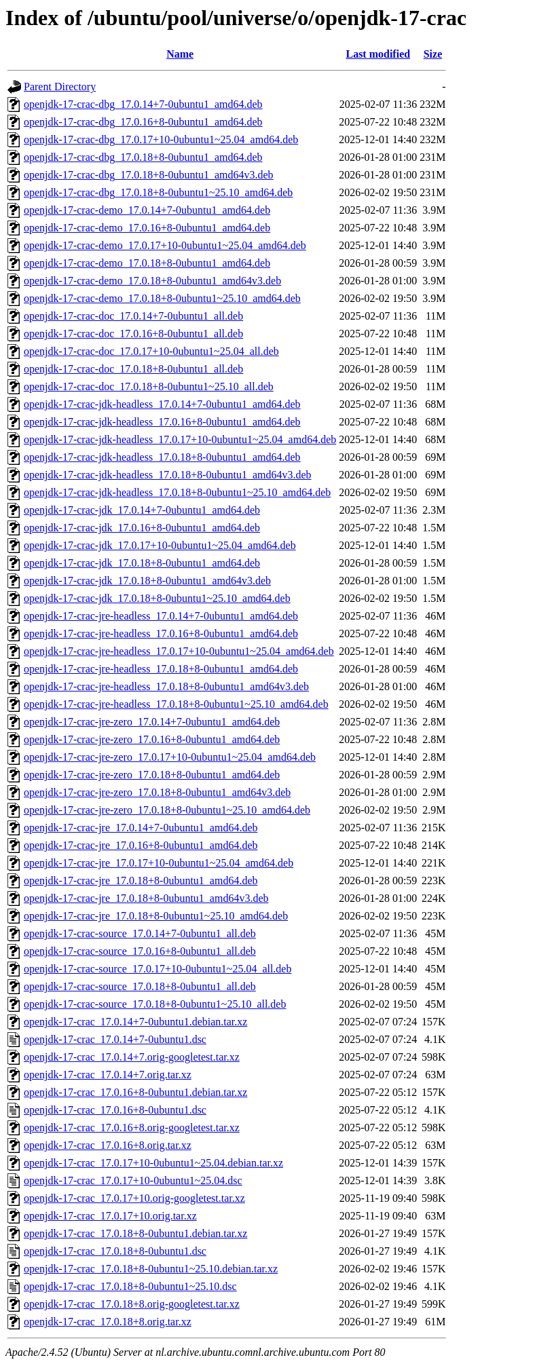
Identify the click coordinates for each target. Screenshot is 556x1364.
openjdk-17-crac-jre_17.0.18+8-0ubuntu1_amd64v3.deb (146, 898)
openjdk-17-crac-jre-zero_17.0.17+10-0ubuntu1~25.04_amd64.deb (170, 757)
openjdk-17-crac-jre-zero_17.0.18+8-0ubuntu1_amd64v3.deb (157, 792)
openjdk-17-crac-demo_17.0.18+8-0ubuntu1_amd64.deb (147, 263)
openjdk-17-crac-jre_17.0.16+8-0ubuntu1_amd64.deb (140, 845)
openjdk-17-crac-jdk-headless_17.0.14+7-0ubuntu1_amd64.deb (162, 404)
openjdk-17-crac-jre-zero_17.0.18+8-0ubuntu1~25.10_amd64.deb (167, 810)
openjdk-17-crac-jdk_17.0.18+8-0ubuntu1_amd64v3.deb (147, 580)
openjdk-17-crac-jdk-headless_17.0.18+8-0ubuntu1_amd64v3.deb (168, 474)
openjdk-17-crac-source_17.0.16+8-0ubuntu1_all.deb (140, 951)
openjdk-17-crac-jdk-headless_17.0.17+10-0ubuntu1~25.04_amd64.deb (180, 439)
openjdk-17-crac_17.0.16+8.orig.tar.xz (107, 1145)
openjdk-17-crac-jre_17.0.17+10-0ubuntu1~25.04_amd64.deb (158, 863)
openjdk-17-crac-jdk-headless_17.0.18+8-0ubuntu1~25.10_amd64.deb (177, 492)
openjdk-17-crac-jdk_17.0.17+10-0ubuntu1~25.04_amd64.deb (160, 545)
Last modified (378, 54)
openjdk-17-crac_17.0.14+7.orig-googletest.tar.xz (132, 1057)
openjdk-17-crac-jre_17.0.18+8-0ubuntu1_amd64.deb (140, 880)
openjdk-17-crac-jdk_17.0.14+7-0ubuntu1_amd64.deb (142, 510)
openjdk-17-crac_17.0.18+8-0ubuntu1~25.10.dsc (130, 1286)
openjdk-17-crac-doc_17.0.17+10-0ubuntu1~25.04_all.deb (151, 351)
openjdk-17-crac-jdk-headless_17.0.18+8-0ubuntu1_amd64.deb (162, 457)
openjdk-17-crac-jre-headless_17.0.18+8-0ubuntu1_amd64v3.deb (166, 686)
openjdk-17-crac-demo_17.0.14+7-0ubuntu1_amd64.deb (147, 210)
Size (433, 54)
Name (179, 54)
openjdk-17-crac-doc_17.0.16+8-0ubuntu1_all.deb (133, 333)
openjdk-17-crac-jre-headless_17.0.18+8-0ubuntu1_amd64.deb (161, 669)
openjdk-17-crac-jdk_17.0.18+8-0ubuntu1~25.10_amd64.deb (157, 598)
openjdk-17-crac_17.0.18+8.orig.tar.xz (107, 1321)
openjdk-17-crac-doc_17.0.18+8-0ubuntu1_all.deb (133, 369)
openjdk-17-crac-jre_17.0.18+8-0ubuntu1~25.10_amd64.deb (156, 916)
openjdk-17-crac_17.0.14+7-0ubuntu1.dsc (115, 1039)
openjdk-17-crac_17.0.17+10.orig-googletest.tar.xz (134, 1198)
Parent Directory (60, 86)
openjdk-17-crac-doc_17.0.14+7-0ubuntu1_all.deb (133, 316)
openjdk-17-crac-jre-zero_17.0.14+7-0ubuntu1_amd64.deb (152, 721)
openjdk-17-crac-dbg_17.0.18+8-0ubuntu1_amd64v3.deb (149, 175)
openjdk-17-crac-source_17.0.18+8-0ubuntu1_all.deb (140, 986)
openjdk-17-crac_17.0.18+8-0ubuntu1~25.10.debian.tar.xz (151, 1268)
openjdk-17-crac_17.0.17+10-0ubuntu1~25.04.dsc (133, 1180)
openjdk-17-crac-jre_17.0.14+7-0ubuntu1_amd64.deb (140, 827)
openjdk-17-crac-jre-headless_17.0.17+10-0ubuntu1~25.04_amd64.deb (179, 651)
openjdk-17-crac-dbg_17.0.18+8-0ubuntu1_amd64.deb (143, 157)
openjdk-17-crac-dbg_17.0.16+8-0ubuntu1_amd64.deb (143, 122)
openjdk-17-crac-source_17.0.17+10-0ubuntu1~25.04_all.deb (157, 968)
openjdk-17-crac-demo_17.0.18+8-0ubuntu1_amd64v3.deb (152, 280)
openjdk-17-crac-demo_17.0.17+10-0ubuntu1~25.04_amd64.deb (165, 245)
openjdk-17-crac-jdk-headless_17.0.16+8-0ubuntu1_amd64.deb (162, 422)
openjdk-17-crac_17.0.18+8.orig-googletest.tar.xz (132, 1304)
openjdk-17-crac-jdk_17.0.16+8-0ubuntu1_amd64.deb (142, 527)
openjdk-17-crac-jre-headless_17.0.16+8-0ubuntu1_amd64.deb (161, 633)
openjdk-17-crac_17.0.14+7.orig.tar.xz (107, 1074)
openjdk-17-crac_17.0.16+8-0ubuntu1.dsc (115, 1110)
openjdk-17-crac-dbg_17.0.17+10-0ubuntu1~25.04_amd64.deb (161, 139)
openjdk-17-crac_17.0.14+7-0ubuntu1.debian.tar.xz (135, 1021)
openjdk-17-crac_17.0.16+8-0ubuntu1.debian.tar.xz (135, 1092)
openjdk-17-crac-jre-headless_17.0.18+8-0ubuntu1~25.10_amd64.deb (176, 704)
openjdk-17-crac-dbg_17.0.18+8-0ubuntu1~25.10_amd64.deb (158, 192)
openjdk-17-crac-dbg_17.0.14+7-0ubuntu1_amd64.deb (143, 104)
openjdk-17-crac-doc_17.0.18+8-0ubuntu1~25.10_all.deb (149, 386)
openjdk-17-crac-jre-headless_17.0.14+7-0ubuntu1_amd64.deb (161, 616)
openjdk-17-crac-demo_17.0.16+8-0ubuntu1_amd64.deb (147, 227)
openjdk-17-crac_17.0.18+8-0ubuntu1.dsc (115, 1251)
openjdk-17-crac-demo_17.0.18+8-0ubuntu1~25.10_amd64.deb (162, 298)
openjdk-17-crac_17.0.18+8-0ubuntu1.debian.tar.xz (135, 1233)
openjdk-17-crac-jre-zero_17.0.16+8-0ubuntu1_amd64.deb (152, 739)
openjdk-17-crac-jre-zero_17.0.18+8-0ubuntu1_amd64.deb (152, 774)
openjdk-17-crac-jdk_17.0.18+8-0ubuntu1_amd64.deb (142, 563)
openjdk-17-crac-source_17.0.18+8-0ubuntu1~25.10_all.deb (155, 1004)
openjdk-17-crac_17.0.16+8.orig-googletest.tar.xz (132, 1127)
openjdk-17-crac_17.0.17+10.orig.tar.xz (110, 1215)
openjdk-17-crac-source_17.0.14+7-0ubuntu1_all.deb (140, 933)
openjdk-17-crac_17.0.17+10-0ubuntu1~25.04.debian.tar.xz (153, 1163)
